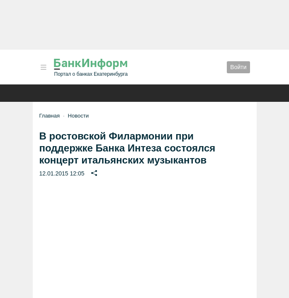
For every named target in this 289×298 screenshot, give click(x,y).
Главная (49, 116)
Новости (78, 116)
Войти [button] (238, 67)
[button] (43, 67)
